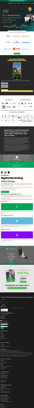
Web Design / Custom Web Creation (5, 388)
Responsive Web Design (4, 386)
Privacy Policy (2, 405)
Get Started (5, 191)
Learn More (2, 213)
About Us (2, 332)
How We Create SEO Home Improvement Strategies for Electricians (9, 351)
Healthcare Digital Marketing (4, 375)
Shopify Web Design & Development (5, 391)
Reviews (23, 3)
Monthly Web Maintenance (4, 400)
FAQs (1, 339)
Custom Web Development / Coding (5, 392)
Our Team (2, 333)
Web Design (19, 3)
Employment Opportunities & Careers (5, 346)
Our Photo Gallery (3, 334)
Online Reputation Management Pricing (6, 401)
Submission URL (3, 325)
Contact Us (2, 382)
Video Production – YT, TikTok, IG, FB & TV (6, 366)
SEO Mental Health (3, 374)
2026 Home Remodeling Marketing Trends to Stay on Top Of (8, 350)
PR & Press (2, 337)
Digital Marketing (11, 3)
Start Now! (17, 53)
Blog (30, 3)
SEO (15, 3)
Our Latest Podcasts (3, 338)
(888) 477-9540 (17, 166)
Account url (2, 88)
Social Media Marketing (3, 362)
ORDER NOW (23, 281)
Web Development (3, 387)
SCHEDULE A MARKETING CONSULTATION (17, 287)
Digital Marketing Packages (4, 396)
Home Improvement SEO (4, 376)
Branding (2, 365)
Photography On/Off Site (4, 367)
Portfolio (27, 3)
